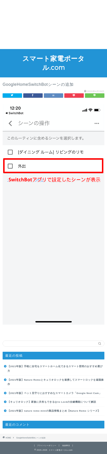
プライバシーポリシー (46, 445)
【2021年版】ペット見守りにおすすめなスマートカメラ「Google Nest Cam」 (55, 393)
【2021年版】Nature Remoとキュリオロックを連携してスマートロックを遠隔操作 (56, 382)
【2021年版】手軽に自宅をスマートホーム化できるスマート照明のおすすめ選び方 (55, 368)
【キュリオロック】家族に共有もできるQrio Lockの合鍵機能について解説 (52, 402)
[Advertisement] (53, 24)
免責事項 (66, 445)
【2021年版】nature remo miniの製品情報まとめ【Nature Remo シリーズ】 (54, 411)
